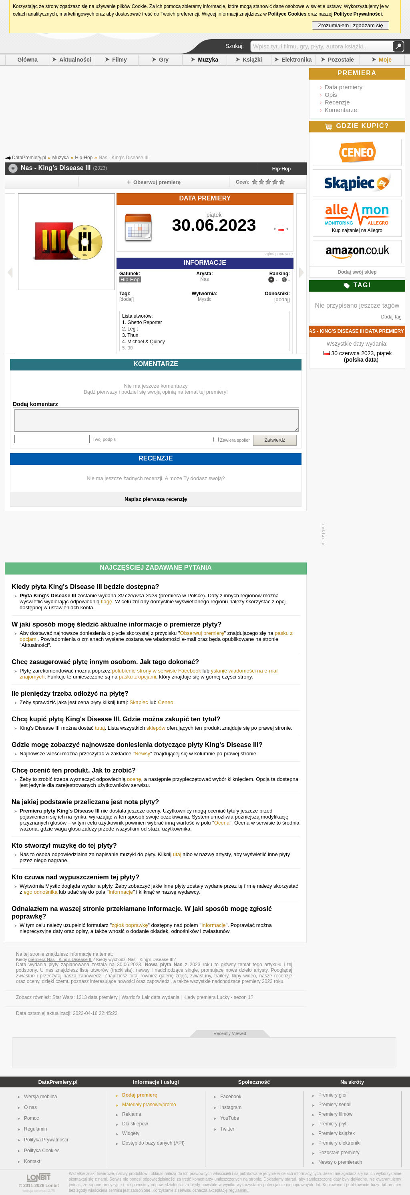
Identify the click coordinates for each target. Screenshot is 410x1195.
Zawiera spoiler (235, 440)
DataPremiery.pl (57, 1082)
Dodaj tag (391, 317)
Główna (28, 59)
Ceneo (165, 702)
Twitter (227, 1129)
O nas (30, 1107)
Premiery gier (332, 1095)
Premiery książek (336, 1133)
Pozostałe (341, 59)
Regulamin (35, 1129)
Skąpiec (139, 702)
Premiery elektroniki (339, 1143)
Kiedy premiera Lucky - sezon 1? (218, 997)
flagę (106, 602)
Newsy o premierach (340, 1162)
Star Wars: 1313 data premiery (85, 997)
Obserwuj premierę (202, 633)
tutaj (100, 728)
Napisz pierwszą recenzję (156, 499)
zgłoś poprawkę (279, 254)
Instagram (230, 1107)
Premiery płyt (332, 1124)
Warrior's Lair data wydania (151, 997)
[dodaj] (126, 299)
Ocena (221, 823)
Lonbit (52, 1185)
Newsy (142, 754)
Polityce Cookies (287, 14)
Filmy (119, 59)
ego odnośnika (41, 892)
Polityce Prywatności (358, 14)
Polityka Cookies (42, 1150)
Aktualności (75, 59)
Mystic (204, 299)
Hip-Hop (281, 169)
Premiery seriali (335, 1104)
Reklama (131, 1114)
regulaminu (238, 1190)
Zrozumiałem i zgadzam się (350, 25)
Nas (204, 279)
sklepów (156, 728)
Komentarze (341, 109)
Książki (252, 59)
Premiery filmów (335, 1114)
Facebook (230, 1096)
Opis (331, 94)
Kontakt (32, 1161)
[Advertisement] (167, 112)
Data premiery (343, 87)
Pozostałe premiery (339, 1152)
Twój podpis (104, 439)
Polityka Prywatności (46, 1140)
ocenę (134, 779)
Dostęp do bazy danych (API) (153, 1143)
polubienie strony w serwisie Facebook (156, 671)
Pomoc (31, 1118)
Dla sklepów (135, 1124)
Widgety (130, 1133)
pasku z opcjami (137, 677)
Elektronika (296, 59)
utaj (177, 854)
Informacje (121, 892)
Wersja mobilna (40, 1096)
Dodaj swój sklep (357, 272)
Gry (164, 59)
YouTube (229, 1118)
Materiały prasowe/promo (149, 1104)
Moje (385, 59)
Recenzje (337, 102)
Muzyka (208, 59)
